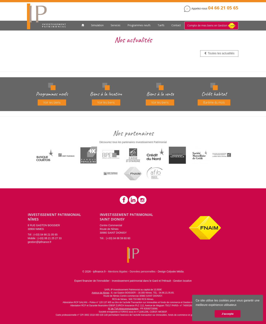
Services (115, 25)
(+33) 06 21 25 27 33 (49, 238)
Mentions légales (117, 271)
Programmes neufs (139, 25)
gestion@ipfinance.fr (39, 241)
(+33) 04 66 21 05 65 (45, 234)
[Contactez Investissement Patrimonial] (223, 8)
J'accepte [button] (227, 313)
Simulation (97, 25)
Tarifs (161, 25)
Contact (176, 25)
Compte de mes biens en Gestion (211, 25)
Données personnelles (142, 271)
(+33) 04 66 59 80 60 (118, 238)
